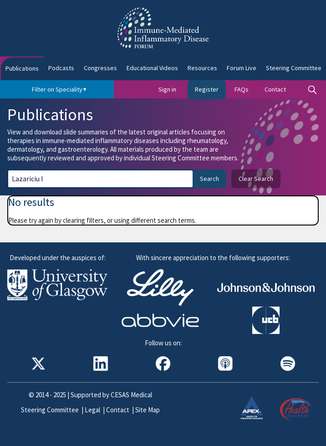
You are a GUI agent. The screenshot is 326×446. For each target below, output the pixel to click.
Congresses (100, 68)
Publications (22, 68)
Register (207, 89)
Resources (202, 68)
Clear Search (256, 178)
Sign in (167, 89)
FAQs (241, 89)
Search (209, 178)
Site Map (147, 409)
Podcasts (61, 68)
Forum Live (241, 68)
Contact (275, 89)
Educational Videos (152, 68)
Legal (92, 409)
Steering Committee (50, 409)
